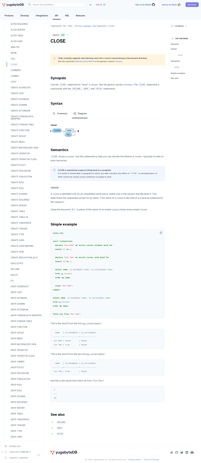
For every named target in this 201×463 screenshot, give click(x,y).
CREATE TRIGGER (19, 228)
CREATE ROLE (17, 182)
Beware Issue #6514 (85, 61)
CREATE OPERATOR (20, 153)
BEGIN (13, 53)
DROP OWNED (18, 361)
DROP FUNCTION (19, 327)
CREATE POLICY (18, 165)
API (64, 26)
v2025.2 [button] (61, 34)
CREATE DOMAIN (19, 105)
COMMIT (15, 76)
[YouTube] (192, 453)
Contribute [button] (177, 26)
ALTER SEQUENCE (19, 24)
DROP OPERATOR (19, 350)
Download (13, 446)
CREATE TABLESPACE (21, 223)
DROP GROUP (17, 332)
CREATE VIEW (17, 252)
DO (12, 280)
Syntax (174, 49)
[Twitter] (181, 453)
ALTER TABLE (17, 35)
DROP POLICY (17, 367)
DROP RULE (16, 390)
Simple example (178, 73)
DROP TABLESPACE (20, 419)
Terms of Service (151, 459)
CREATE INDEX (18, 142)
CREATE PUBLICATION (21, 176)
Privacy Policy (134, 459)
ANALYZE (15, 47)
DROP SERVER (18, 408)
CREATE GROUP (18, 136)
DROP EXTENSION (19, 309)
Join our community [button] (18, 452)
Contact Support (16, 458)
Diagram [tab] (80, 113)
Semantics (175, 61)
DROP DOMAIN (18, 304)
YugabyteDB (56, 26)
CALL (13, 58)
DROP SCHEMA (18, 396)
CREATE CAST (17, 93)
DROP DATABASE (19, 298)
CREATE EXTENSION (20, 110)
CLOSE (14, 64)
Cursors (118, 61)
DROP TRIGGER (18, 425)
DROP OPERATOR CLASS (23, 356)
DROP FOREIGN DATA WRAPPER (26, 315)
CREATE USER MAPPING (22, 246)
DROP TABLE (17, 413)
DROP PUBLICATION (20, 379)
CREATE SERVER (19, 205)
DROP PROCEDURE (20, 373)
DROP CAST (16, 292)
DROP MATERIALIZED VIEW (23, 344)
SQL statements (100, 26)
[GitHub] (176, 453)
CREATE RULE (17, 188)
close (180, 55)
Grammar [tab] (59, 113)
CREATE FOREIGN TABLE (22, 124)
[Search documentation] (56, 4)
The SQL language (82, 26)
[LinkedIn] (187, 453)
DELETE (14, 275)
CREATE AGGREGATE (21, 87)
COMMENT (16, 70)
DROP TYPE (16, 431)
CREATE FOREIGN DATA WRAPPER (22, 117)
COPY (13, 82)
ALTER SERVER (18, 29)
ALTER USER (17, 41)
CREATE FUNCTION (20, 130)
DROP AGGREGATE (20, 286)
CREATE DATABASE (20, 99)
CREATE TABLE (18, 211)
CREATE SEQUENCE (20, 199)
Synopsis (175, 44)
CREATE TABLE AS (19, 217)
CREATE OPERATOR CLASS (24, 159)
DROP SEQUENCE (19, 402)
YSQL (70, 26)
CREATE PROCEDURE (21, 171)
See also (175, 78)
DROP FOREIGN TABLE (21, 321)
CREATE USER (17, 240)
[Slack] (171, 453)
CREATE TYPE (17, 234)
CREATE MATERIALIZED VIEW (24, 147)
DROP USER (16, 437)
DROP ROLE (16, 384)
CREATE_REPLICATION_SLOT (24, 257)
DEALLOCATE (17, 263)
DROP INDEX (17, 338)
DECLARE (15, 269)
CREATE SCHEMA (19, 194)
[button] (192, 4)
